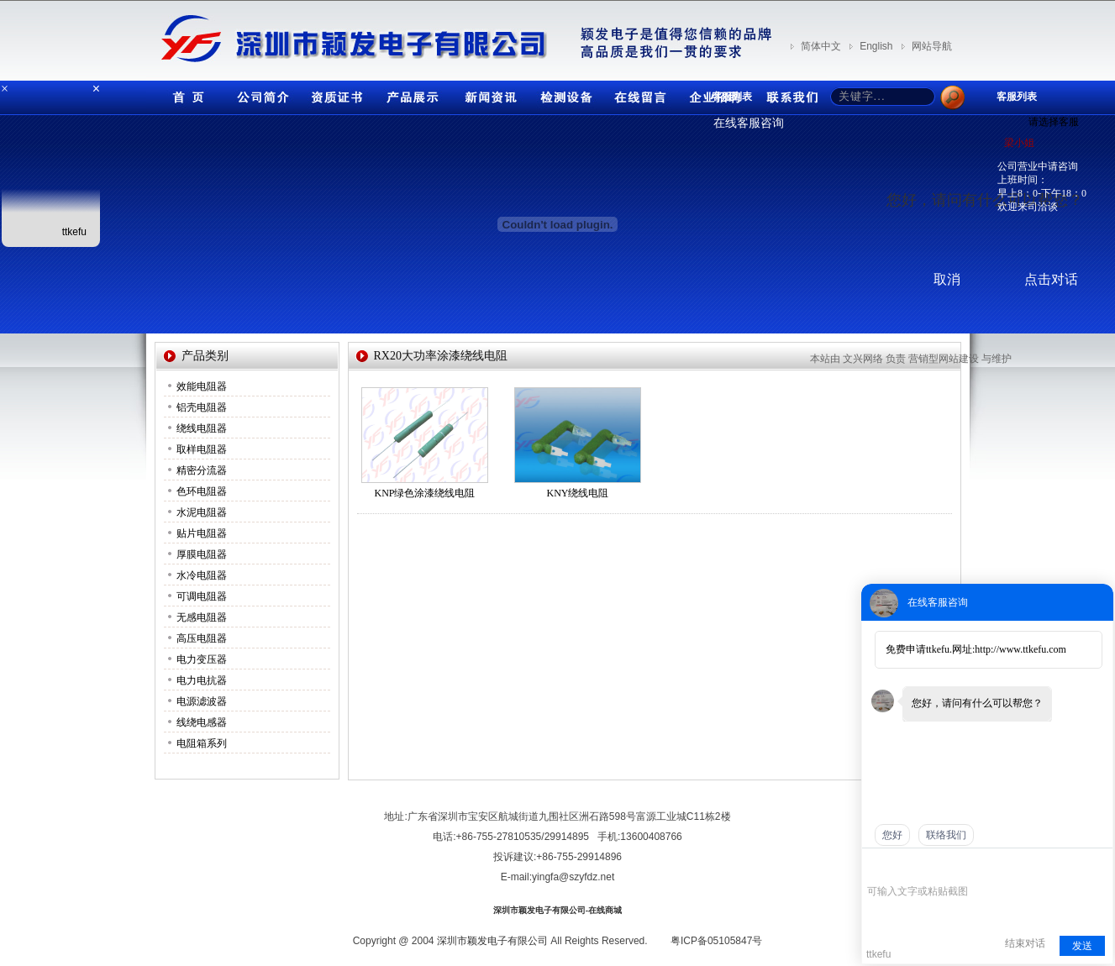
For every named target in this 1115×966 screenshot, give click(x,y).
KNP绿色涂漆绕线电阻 (424, 493)
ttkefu (74, 232)
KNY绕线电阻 (578, 493)
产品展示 (411, 94)
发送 (1082, 946)
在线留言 (638, 94)
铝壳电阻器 (201, 407)
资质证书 (335, 94)
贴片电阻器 (201, 533)
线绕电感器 (201, 722)
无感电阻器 (201, 617)
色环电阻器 (201, 491)
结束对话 (1025, 943)
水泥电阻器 (201, 512)
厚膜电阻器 (201, 554)
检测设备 (562, 94)
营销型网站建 (938, 359)
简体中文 (821, 46)
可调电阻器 (201, 596)
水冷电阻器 (201, 575)
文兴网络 (863, 359)
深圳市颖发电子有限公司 (492, 941)
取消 (947, 279)
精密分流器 (201, 470)
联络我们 (946, 835)
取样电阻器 (201, 449)
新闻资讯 (486, 94)
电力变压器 (201, 659)
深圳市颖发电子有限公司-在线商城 (557, 910)
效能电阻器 (201, 386)
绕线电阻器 (201, 428)
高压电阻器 (201, 638)
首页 (184, 94)
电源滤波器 (201, 701)
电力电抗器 (201, 680)
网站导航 (932, 46)
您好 (892, 835)
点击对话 (1051, 279)
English (876, 46)
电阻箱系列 (201, 743)
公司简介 (259, 94)
